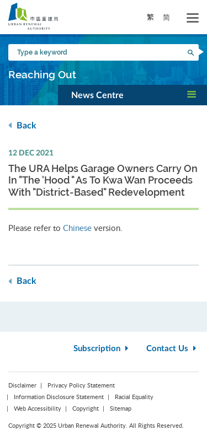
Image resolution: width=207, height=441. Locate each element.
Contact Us (172, 349)
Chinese (77, 227)
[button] (132, 95)
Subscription (102, 349)
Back (22, 125)
